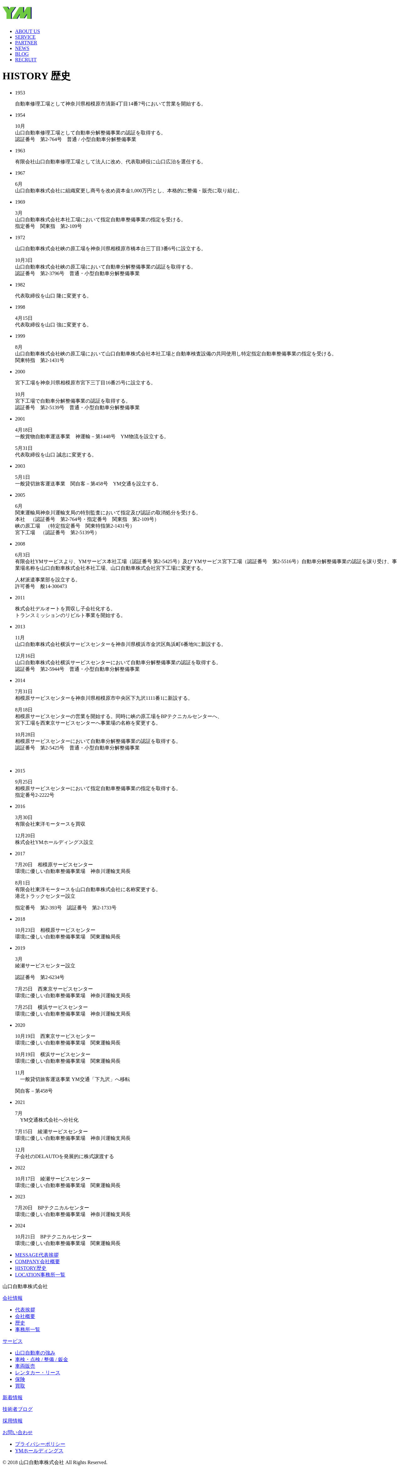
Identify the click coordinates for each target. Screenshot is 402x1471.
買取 (20, 1386)
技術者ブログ (18, 1409)
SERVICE (25, 37)
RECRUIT (25, 59)
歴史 (20, 1323)
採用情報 (13, 1420)
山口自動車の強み (35, 1352)
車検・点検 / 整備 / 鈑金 (41, 1359)
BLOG (22, 54)
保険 (20, 1379)
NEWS (22, 48)
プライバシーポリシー (40, 1444)
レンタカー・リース (37, 1372)
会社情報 (13, 1298)
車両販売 (25, 1366)
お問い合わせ (18, 1432)
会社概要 (25, 1316)
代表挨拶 (25, 1309)
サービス (13, 1341)
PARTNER (26, 42)
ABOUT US (27, 31)
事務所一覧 (27, 1329)
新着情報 (13, 1397)
